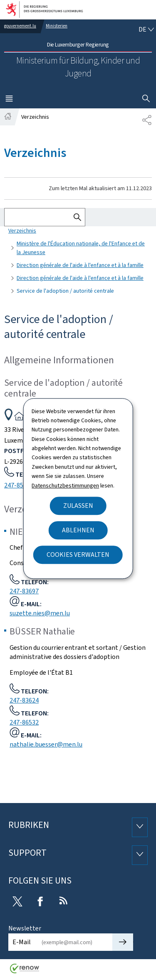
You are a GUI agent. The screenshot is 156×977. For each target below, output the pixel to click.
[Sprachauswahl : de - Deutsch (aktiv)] (146, 29)
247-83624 (24, 700)
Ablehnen (78, 530)
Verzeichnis (22, 231)
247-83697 (24, 591)
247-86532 (24, 722)
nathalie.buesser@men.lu (46, 744)
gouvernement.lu (20, 26)
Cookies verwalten (78, 554)
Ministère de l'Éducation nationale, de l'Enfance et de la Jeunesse (81, 248)
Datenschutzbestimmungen (65, 486)
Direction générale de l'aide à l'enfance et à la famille (80, 265)
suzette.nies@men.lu (40, 613)
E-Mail (21, 942)
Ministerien (56, 26)
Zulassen (78, 505)
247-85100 (18, 485)
